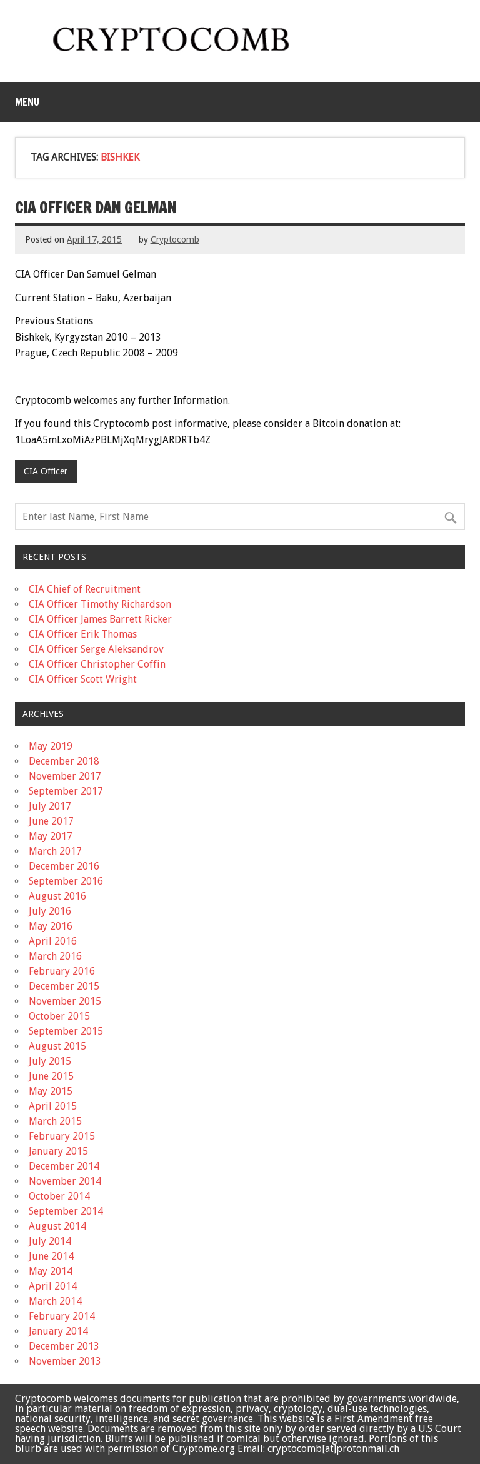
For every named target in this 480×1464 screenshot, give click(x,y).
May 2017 (50, 836)
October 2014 (59, 1196)
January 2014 (58, 1331)
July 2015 (50, 1061)
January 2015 (58, 1151)
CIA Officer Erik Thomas (83, 634)
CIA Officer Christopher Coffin (97, 664)
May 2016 (50, 926)
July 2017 (50, 806)
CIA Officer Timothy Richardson (100, 604)
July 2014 (50, 1241)
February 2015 (62, 1136)
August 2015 (57, 1046)
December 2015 (64, 986)
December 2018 (64, 761)
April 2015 (53, 1106)
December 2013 (64, 1346)
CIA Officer (46, 471)
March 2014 (55, 1301)
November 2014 (65, 1181)
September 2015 (66, 1031)
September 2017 (66, 791)
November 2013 (65, 1361)
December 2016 (64, 866)
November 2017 (65, 776)
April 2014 (53, 1286)
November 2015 (65, 1001)
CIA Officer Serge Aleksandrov (96, 649)
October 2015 (59, 1016)
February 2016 (62, 971)
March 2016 (55, 956)
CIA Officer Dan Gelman (95, 207)
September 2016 (66, 881)
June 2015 (51, 1076)
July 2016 (50, 911)
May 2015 (50, 1091)
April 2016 (53, 941)
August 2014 (57, 1226)
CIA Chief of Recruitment (85, 589)
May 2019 (50, 746)
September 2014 (66, 1211)
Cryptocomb (175, 239)
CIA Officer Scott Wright (83, 679)
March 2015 (55, 1121)
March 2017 (55, 851)
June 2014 (51, 1256)
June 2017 (51, 821)
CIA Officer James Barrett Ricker (100, 619)
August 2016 (57, 896)
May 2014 (50, 1271)
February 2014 (62, 1316)
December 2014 (64, 1166)
